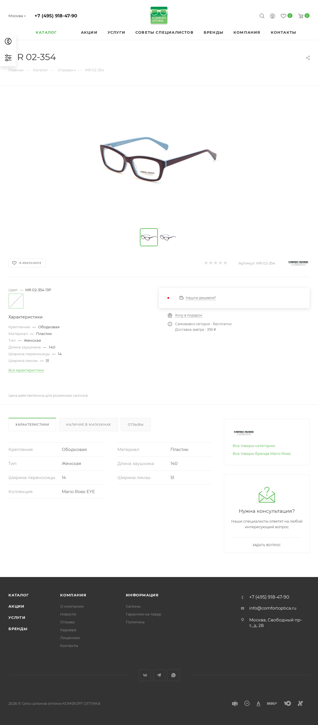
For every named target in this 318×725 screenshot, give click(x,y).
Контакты (69, 645)
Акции (16, 606)
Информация (142, 595)
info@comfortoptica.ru (272, 608)
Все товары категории (254, 445)
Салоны (133, 606)
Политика (135, 622)
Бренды (18, 628)
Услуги (17, 617)
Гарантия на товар (143, 614)
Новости (68, 614)
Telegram (159, 675)
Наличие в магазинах (88, 425)
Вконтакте (145, 675)
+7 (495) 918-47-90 (56, 16)
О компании (72, 606)
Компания (73, 595)
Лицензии (70, 637)
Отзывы (136, 425)
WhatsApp (173, 675)
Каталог (18, 595)
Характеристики (32, 425)
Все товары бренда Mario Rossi (262, 453)
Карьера (68, 630)
